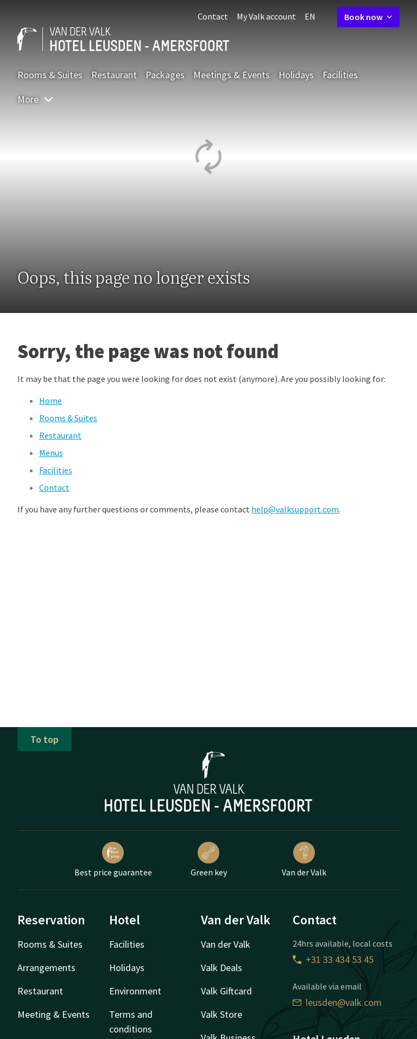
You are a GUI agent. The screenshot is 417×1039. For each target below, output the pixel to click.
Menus (51, 452)
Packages (165, 74)
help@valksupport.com (295, 509)
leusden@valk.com (337, 1002)
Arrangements (46, 967)
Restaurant (114, 74)
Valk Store (221, 1014)
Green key (209, 860)
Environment (135, 991)
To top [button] (44, 739)
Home (50, 400)
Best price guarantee (113, 860)
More (35, 99)
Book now (368, 16)
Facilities (340, 74)
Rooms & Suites (50, 74)
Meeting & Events (53, 1014)
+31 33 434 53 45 (333, 959)
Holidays (296, 74)
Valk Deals (221, 967)
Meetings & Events (231, 74)
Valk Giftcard (226, 991)
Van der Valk (304, 860)
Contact (213, 16)
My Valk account (266, 16)
